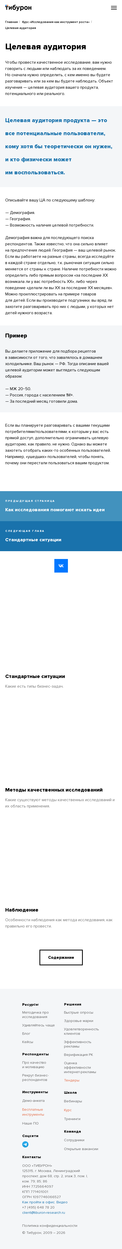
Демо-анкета (33, 1100)
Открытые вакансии (81, 1149)
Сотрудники (74, 1140)
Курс (68, 1110)
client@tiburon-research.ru (43, 1212)
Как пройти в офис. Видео (45, 1202)
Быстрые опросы (78, 1012)
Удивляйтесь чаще (38, 1025)
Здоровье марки (78, 1021)
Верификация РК (78, 1054)
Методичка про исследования (35, 1014)
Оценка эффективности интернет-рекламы (80, 1067)
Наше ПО (30, 1123)
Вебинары (73, 1101)
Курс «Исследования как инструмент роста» (56, 22)
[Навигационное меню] (114, 8)
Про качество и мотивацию (34, 1064)
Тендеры (71, 1080)
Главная (11, 22)
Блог (26, 1033)
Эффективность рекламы (77, 1044)
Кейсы (27, 1042)
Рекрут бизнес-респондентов (35, 1077)
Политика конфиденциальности (49, 1225)
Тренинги (72, 1119)
